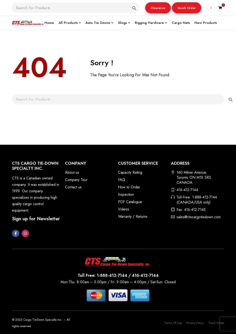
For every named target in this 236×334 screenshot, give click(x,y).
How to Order (129, 187)
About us (72, 172)
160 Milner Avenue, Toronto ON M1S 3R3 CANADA (194, 177)
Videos (123, 209)
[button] (158, 7)
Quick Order (186, 8)
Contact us (73, 187)
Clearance (158, 8)
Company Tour (76, 179)
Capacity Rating (130, 172)
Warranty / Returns (133, 216)
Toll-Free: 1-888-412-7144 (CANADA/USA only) (197, 200)
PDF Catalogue (130, 201)
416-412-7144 (187, 189)
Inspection (126, 194)
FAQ (121, 179)
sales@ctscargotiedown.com (199, 217)
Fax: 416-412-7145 (191, 209)
